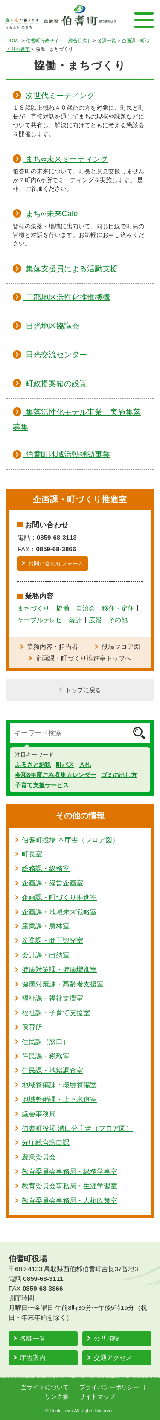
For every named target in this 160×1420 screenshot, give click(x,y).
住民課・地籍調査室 (52, 1070)
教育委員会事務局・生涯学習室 (69, 1186)
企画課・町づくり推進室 (59, 897)
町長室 (32, 854)
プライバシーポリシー (109, 1387)
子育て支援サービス (42, 785)
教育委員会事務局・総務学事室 (69, 1171)
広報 (95, 620)
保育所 (32, 1027)
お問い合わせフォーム (56, 563)
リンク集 (57, 1397)
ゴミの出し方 (119, 774)
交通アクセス (113, 1357)
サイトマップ (97, 1397)
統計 (75, 620)
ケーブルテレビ (39, 620)
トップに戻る (83, 690)
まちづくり (33, 608)
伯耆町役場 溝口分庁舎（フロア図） (77, 1128)
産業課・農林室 (46, 926)
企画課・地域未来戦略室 (59, 912)
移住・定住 (118, 608)
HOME (13, 40)
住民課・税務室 (46, 1056)
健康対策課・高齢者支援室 (63, 984)
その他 (118, 620)
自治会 (85, 608)
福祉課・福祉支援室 (52, 998)
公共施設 (106, 1338)
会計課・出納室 (46, 955)
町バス (65, 764)
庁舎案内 (33, 1357)
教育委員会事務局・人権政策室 (69, 1200)
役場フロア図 (121, 646)
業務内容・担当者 (52, 646)
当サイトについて (45, 1387)
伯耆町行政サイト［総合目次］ (59, 40)
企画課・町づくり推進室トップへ (83, 658)
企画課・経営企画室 (52, 883)
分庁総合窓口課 (46, 1142)
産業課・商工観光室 (52, 940)
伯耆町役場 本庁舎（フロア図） (70, 840)
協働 (62, 608)
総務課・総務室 (46, 868)
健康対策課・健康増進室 (59, 969)
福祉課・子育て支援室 (56, 1012)
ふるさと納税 (33, 764)
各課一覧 (106, 40)
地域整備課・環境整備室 (59, 1084)
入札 (85, 764)
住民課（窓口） (46, 1041)
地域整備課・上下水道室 (59, 1099)
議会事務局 (39, 1113)
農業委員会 (39, 1157)
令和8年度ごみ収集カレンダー (55, 774)
